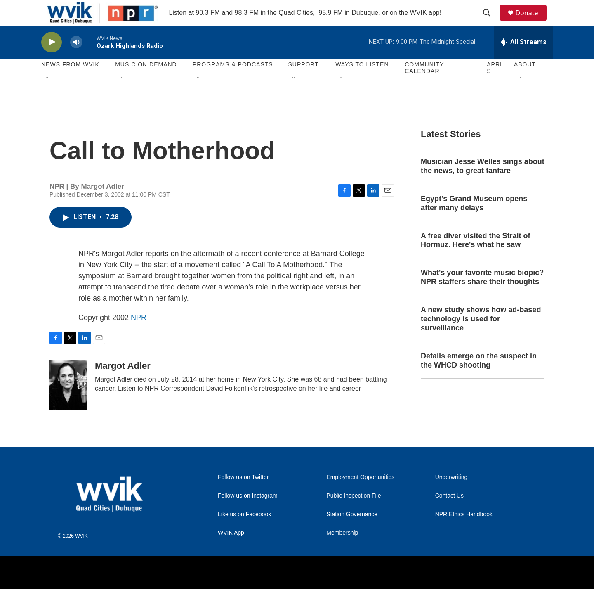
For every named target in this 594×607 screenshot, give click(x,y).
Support (303, 82)
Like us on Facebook (244, 532)
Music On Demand (146, 82)
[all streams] (523, 59)
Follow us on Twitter (243, 495)
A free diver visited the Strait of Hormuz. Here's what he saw (475, 258)
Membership (342, 551)
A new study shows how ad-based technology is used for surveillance (481, 337)
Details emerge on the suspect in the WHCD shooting (479, 378)
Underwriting (451, 495)
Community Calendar (424, 85)
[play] (51, 60)
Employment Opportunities (360, 495)
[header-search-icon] (490, 22)
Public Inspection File (353, 513)
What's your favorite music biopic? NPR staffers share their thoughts (482, 295)
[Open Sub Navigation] (47, 95)
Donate (531, 21)
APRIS (494, 85)
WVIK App (231, 551)
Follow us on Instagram (248, 513)
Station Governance (351, 532)
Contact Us (449, 513)
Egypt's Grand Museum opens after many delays (474, 221)
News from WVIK (70, 82)
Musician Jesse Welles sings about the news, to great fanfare (482, 183)
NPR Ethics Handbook (464, 532)
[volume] (76, 60)
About (525, 82)
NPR (138, 335)
